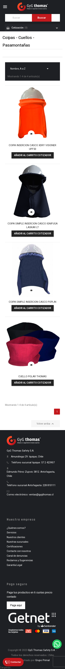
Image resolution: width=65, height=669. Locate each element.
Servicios (11, 532)
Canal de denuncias (17, 555)
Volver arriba (46, 424)
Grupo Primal (42, 660)
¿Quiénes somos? (16, 528)
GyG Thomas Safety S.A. (41, 650)
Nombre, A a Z (30, 68)
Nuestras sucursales (17, 541)
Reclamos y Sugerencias (20, 560)
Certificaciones (15, 546)
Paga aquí (16, 605)
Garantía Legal (14, 565)
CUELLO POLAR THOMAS (32, 376)
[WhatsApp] (57, 644)
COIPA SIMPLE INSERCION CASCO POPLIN (32, 301)
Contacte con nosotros (19, 551)
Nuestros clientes (16, 537)
